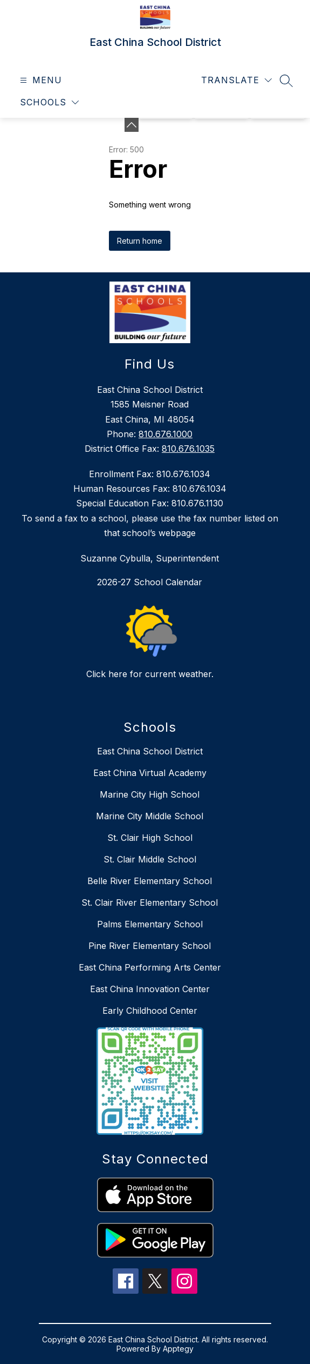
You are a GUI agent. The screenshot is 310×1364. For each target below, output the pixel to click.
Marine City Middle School (149, 816)
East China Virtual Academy (149, 772)
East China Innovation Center (150, 989)
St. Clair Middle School (150, 859)
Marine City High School (149, 794)
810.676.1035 (188, 448)
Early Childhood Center (149, 1010)
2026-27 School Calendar (149, 582)
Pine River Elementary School (149, 945)
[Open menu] (39, 80)
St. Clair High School (149, 837)
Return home (139, 240)
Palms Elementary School (150, 924)
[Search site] (286, 80)
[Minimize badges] (132, 125)
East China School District (150, 751)
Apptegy (178, 1348)
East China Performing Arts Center (150, 967)
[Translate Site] (236, 80)
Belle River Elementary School (149, 880)
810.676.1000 (165, 434)
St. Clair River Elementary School (149, 902)
